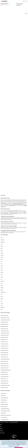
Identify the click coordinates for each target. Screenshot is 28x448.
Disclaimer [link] (17, 439)
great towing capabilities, (14, 213)
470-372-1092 (18, 5)
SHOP (1, 424)
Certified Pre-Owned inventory (18, 204)
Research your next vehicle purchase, (18, 203)
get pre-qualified (11, 205)
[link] (4, 1)
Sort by (26, 13)
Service (1, 428)
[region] (14, 444)
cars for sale (6, 422)
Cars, (23, 201)
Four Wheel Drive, (5, 213)
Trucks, (25, 201)
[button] (22, 1)
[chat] (23, 1)
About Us (1, 430)
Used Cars (10, 204)
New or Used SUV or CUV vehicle (13, 210)
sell (1, 426)
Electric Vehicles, (3, 203)
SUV (8, 203)
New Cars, (6, 204)
